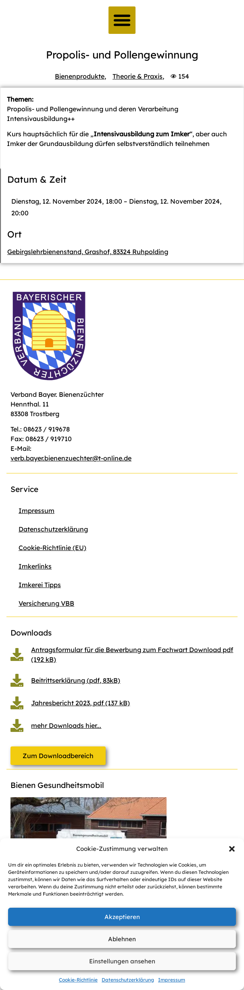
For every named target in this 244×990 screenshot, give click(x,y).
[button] (232, 849)
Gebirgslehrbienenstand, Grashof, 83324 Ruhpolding (87, 252)
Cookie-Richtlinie (78, 980)
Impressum (171, 980)
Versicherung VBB (46, 603)
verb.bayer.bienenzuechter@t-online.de (70, 458)
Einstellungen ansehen (122, 961)
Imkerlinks (35, 566)
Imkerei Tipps (40, 585)
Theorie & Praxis (138, 76)
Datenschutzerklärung (128, 980)
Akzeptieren (122, 917)
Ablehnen (122, 939)
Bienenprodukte (79, 76)
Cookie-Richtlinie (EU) (52, 548)
